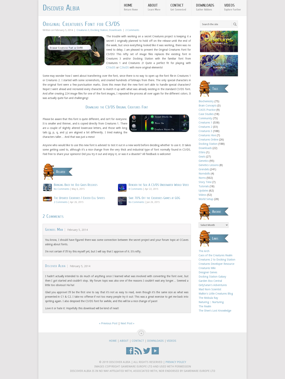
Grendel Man (54, 229)
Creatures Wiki (207, 268)
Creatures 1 (205, 122)
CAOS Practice (207, 109)
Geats (202, 156)
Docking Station (99, 30)
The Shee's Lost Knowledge (215, 310)
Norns (202, 177)
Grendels (204, 169)
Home (131, 7)
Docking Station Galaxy (212, 276)
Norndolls (204, 173)
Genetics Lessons (209, 165)
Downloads (205, 7)
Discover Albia (61, 8)
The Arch (204, 251)
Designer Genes (208, 272)
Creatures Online (208, 139)
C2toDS (124, 67)
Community (205, 118)
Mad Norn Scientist (210, 289)
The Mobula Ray (208, 297)
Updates (203, 190)
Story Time (205, 182)
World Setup (206, 199)
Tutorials (204, 186)
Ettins (202, 152)
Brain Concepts (208, 105)
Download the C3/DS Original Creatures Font (116, 107)
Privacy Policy (175, 362)
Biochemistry (206, 101)
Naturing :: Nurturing (211, 302)
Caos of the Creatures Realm (215, 255)
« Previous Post (108, 323)
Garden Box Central (210, 280)
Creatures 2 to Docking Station (217, 259)
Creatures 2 (205, 126)
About (154, 7)
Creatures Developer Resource (216, 263)
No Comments (61, 189)
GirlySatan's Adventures (213, 285)
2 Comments (132, 30)
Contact (178, 7)
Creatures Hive (207, 135)
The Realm (205, 306)
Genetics (204, 160)
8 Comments (135, 189)
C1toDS (111, 67)
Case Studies (206, 114)
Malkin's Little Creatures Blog (216, 293)
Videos (232, 7)
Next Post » (127, 323)
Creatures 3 (83, 30)
